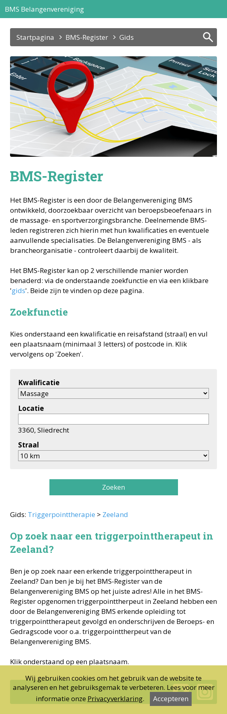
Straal (28, 444)
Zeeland (115, 514)
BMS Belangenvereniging (44, 9)
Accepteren (170, 698)
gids (18, 290)
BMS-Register (86, 37)
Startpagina (35, 37)
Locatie (31, 408)
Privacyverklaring (115, 698)
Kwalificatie (38, 382)
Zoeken (113, 487)
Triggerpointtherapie (61, 514)
